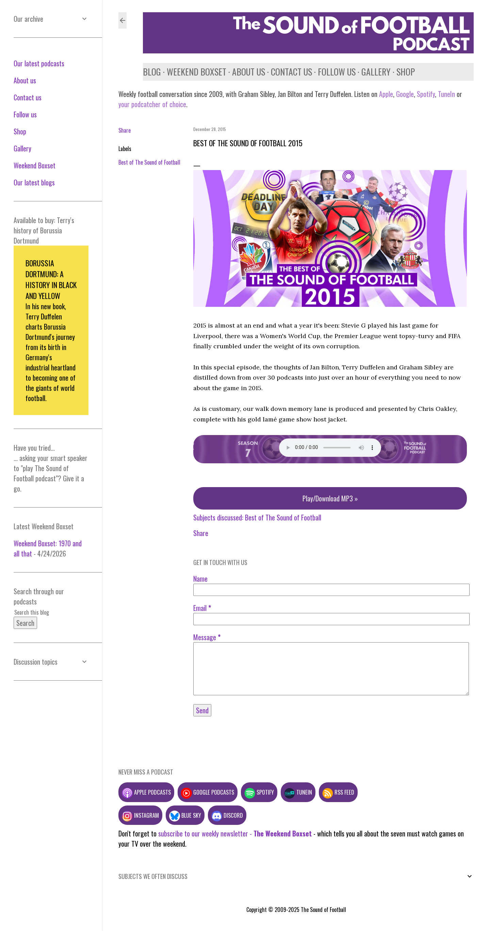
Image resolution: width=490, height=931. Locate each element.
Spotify (426, 94)
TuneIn (446, 94)
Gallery (376, 71)
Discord (227, 815)
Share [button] (124, 130)
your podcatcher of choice (152, 104)
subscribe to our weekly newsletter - (235, 833)
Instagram (140, 815)
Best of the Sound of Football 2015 (248, 142)
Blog (152, 71)
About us (248, 71)
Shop (405, 71)
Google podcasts (207, 792)
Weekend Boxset (196, 71)
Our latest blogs (34, 182)
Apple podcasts (146, 792)
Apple (386, 94)
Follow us (337, 71)
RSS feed (338, 792)
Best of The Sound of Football (149, 162)
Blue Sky (185, 815)
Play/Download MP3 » (330, 498)
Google (404, 94)
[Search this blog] (43, 612)
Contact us (291, 71)
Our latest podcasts (39, 63)
